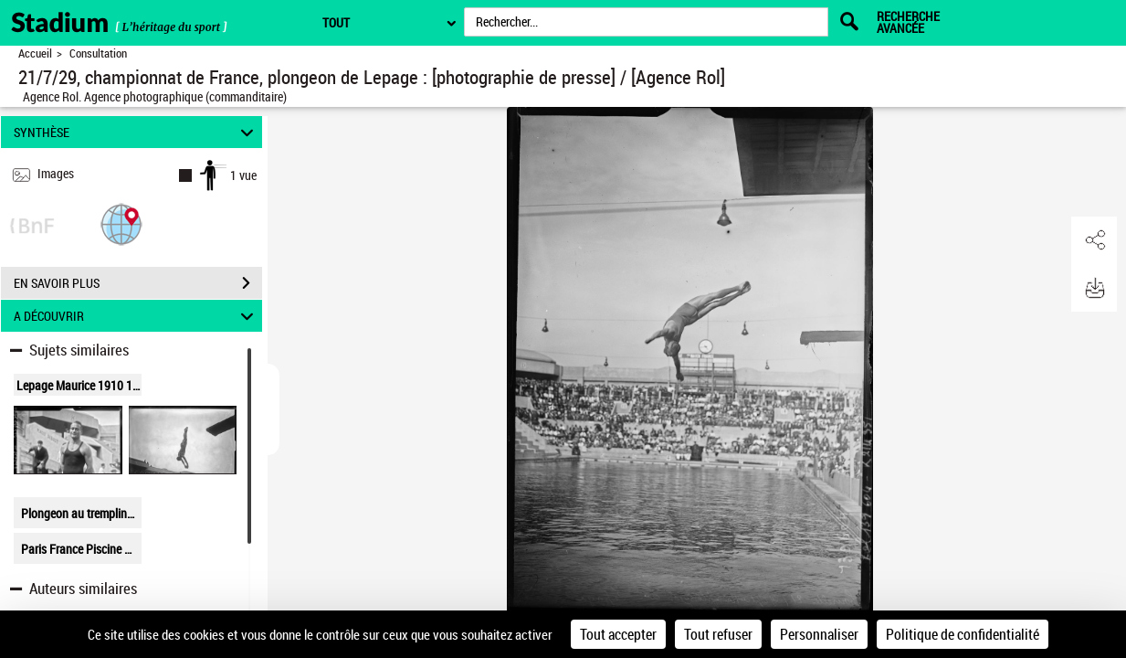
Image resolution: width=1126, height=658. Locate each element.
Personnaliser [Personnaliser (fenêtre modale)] (819, 634)
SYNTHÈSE (136, 132)
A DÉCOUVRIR (136, 316)
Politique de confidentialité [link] (962, 634)
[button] (121, 223)
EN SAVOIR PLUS (138, 283)
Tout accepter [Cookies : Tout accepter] (618, 634)
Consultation (98, 53)
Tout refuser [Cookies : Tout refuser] (718, 634)
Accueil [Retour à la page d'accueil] (35, 53)
